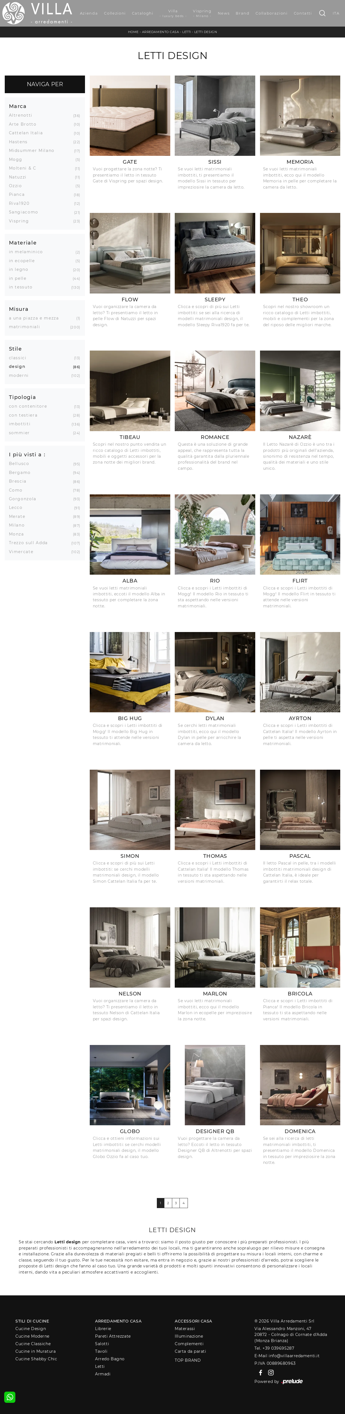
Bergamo (22, 472)
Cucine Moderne (32, 1336)
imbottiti (22, 423)
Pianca (19, 194)
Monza (18, 534)
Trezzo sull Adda (30, 542)
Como (18, 490)
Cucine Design (30, 1328)
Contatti (303, 13)
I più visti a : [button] (27, 454)
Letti (186, 32)
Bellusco (21, 463)
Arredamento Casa (160, 32)
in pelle (20, 278)
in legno (21, 269)
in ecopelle (24, 260)
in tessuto (23, 287)
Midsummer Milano (34, 150)
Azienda (89, 13)
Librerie (103, 1328)
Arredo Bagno (110, 1358)
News (224, 13)
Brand (242, 13)
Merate (19, 516)
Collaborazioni (271, 13)
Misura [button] (19, 309)
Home (133, 32)
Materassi (185, 1328)
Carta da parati (190, 1351)
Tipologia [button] (22, 397)
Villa (173, 13)
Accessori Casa (193, 1321)
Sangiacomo (26, 212)
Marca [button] (18, 106)
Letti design (205, 32)
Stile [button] (15, 349)
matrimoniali (26, 326)
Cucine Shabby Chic (36, 1358)
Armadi (102, 1374)
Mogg (18, 159)
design (19, 366)
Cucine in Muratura (35, 1351)
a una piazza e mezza (36, 318)
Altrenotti (23, 115)
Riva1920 (21, 203)
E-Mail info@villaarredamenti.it (287, 1355)
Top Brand (188, 1360)
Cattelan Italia (28, 132)
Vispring (202, 13)
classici (20, 357)
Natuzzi (20, 177)
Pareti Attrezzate (113, 1336)
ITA (336, 13)
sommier (21, 432)
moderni (21, 375)
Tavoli (101, 1351)
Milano (19, 525)
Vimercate (23, 551)
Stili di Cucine (32, 1321)
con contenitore (30, 406)
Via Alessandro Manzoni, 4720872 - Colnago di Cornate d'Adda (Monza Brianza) (290, 1334)
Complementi (189, 1343)
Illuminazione (189, 1336)
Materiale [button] (23, 243)
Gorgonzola (25, 498)
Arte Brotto (25, 124)
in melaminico (28, 251)
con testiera (25, 415)
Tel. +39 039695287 (274, 1348)
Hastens (20, 141)
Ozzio (17, 185)
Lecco (18, 507)
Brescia (20, 481)
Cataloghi (142, 13)
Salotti (102, 1343)
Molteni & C (25, 168)
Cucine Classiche (33, 1343)
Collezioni (115, 13)
